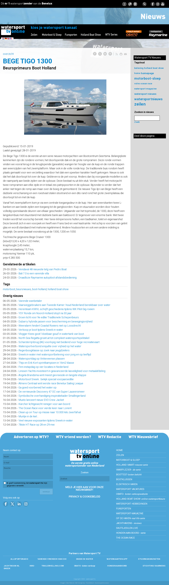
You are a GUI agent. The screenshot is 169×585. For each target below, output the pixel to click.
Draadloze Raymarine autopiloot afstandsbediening (48, 278)
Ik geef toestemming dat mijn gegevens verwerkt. (27, 484)
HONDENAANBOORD (117, 565)
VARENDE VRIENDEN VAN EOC (52, 559)
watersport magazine (145, 88)
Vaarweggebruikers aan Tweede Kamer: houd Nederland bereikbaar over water (64, 305)
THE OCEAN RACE (125, 538)
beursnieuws (23, 289)
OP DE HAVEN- (130, 518)
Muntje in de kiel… (29, 416)
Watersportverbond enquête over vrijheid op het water (50, 346)
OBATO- (132, 494)
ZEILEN (120, 455)
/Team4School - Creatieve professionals (97, 583)
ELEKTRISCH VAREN (126, 484)
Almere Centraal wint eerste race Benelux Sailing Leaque (51, 383)
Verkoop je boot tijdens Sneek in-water (41, 330)
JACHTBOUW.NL (12, 565)
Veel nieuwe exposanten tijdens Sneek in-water (46, 421)
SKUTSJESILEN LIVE (127, 528)
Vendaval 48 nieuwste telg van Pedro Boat (43, 269)
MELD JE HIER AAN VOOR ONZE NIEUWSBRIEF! (84, 488)
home (137, 73)
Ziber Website (70, 583)
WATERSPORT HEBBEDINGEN (131, 504)
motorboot (9, 289)
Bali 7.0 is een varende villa (34, 274)
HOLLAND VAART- (132, 465)
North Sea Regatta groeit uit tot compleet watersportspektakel (54, 338)
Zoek (137, 122)
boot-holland (39, 289)
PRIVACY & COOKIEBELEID (84, 497)
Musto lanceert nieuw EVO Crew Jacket (41, 400)
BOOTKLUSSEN (124, 479)
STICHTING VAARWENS (154, 565)
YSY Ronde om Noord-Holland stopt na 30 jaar (45, 313)
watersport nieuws (145, 94)
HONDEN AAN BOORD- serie (131, 533)
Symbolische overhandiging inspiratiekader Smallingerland (52, 396)
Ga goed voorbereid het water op (37, 388)
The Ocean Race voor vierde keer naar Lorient (45, 408)
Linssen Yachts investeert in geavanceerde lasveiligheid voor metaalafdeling (62, 371)
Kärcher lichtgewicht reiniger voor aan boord (44, 404)
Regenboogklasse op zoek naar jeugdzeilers (44, 350)
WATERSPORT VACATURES (130, 489)
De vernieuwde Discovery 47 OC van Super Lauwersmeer (52, 392)
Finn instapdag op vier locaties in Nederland (43, 367)
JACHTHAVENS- (128, 523)
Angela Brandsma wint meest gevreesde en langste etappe (52, 375)
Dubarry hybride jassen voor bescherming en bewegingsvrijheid (55, 322)
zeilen (140, 104)
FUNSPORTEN (123, 508)
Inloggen (62, 583)
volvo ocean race (143, 83)
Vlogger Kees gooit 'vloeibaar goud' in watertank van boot (51, 334)
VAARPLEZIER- (128, 470)
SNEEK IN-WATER (84, 559)
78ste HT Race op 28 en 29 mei (37, 425)
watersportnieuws (148, 99)
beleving (138, 68)
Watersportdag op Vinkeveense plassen (42, 359)
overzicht (8, 54)
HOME (119, 450)
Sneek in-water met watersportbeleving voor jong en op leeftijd (55, 355)
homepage (147, 73)
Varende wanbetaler (30, 301)
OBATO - (84, 565)
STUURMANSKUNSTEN (149, 559)
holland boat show (58, 289)
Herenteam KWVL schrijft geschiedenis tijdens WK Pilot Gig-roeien (56, 309)
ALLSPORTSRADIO (19, 559)
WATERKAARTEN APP (117, 559)
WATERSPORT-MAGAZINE (129, 513)
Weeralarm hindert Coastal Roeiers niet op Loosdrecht (51, 326)
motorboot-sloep (147, 78)
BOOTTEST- (128, 474)
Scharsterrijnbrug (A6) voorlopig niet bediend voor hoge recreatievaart (59, 342)
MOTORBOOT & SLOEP (128, 460)
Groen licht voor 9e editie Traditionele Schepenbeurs (49, 317)
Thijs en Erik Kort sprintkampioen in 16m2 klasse (46, 363)
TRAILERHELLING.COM (52, 565)
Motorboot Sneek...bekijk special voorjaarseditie (46, 379)
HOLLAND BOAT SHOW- (140, 499)
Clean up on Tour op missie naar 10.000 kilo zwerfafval (50, 412)
